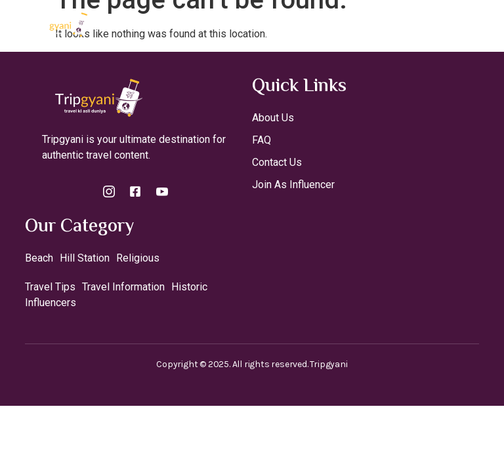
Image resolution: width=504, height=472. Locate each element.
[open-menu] (483, 23)
